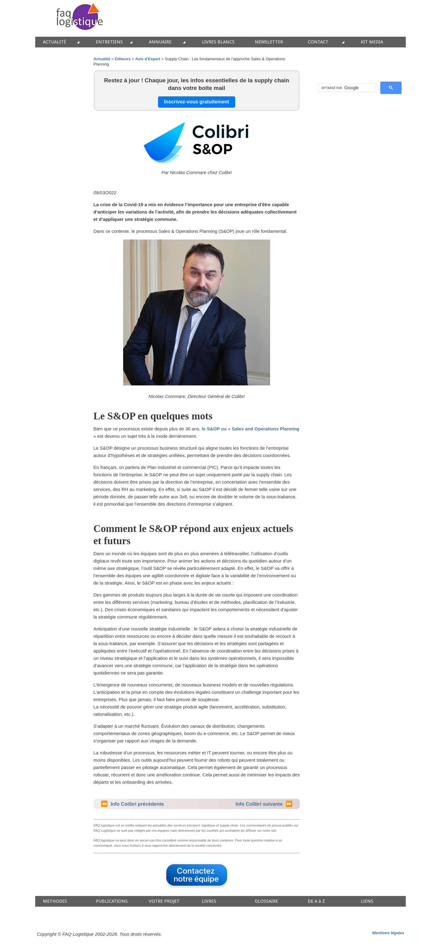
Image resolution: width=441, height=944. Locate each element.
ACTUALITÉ (54, 42)
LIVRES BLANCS (218, 42)
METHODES (55, 901)
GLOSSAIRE (266, 901)
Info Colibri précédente (137, 804)
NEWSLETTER (269, 42)
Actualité (101, 59)
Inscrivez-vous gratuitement (196, 101)
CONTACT (318, 42)
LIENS (367, 901)
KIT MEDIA (372, 42)
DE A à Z (316, 901)
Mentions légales (388, 933)
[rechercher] (346, 88)
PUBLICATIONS (112, 901)
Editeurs (123, 59)
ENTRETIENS (109, 42)
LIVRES (209, 901)
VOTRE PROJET (164, 901)
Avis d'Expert (148, 59)
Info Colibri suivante (259, 804)
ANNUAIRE (160, 42)
